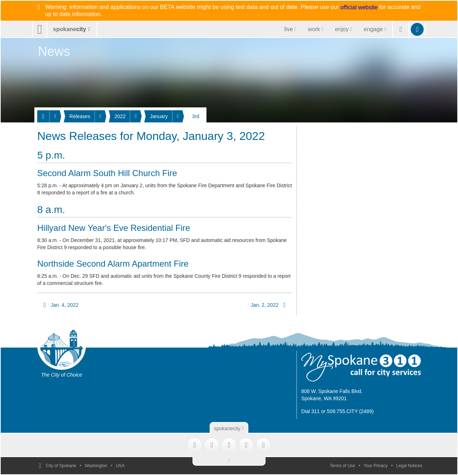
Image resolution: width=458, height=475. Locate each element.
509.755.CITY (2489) (350, 411)
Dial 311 (310, 411)
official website (358, 7)
